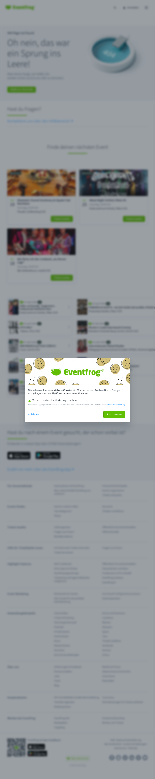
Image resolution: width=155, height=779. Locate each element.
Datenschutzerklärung (115, 404)
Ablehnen (33, 414)
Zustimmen (114, 414)
